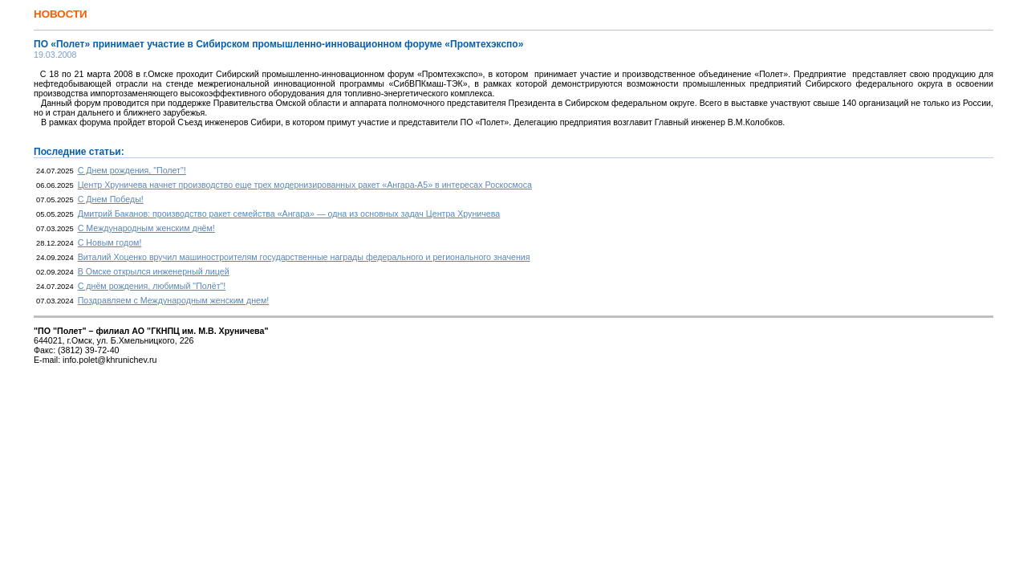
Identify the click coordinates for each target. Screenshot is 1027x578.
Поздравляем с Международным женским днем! (174, 300)
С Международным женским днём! (146, 228)
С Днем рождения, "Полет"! (132, 170)
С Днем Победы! (111, 199)
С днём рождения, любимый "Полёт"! (152, 286)
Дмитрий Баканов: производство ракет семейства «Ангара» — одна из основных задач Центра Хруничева (289, 213)
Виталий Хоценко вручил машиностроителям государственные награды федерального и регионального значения (304, 257)
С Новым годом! (110, 242)
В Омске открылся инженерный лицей (153, 271)
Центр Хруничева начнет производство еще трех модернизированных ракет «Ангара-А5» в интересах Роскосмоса (305, 184)
